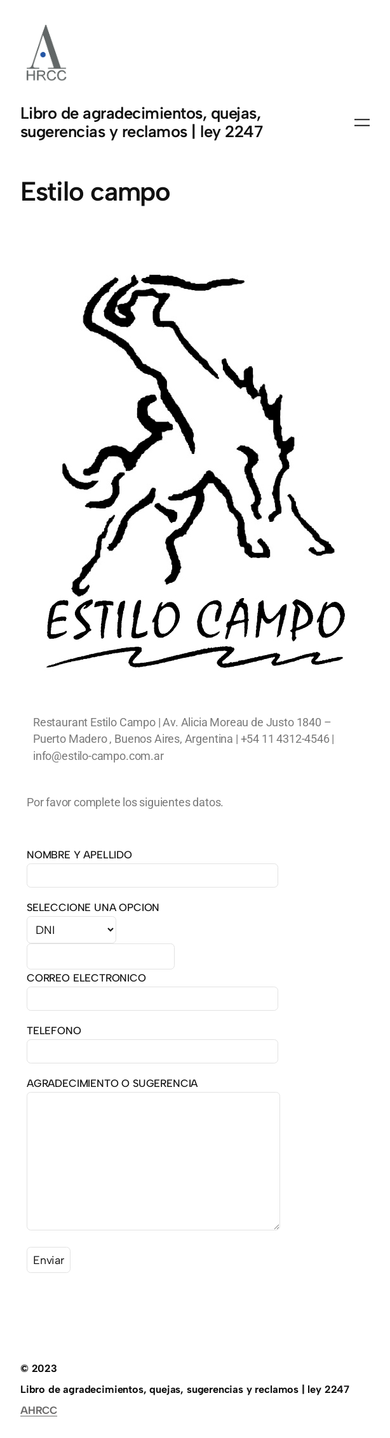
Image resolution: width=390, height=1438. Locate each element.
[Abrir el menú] (362, 122)
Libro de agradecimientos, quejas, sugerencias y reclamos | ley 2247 (141, 122)
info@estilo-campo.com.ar (98, 755)
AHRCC (38, 1410)
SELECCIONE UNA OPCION (93, 907)
